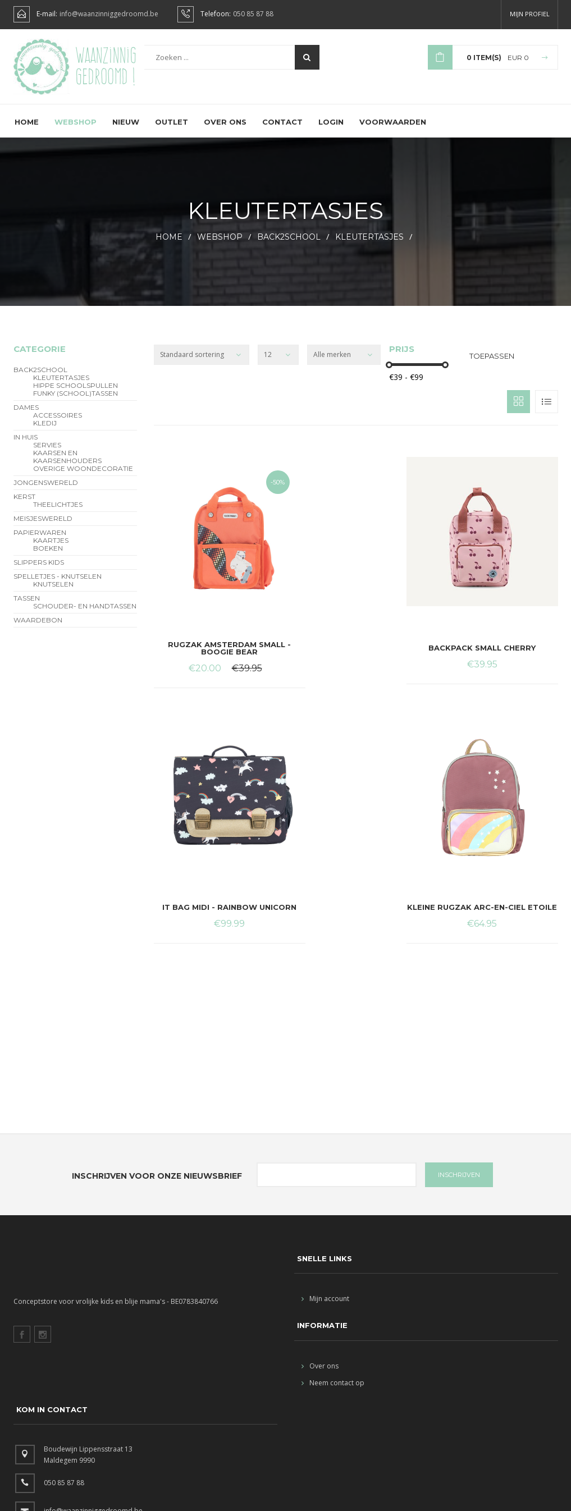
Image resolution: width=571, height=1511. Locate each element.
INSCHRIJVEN (459, 1183)
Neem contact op (333, 1390)
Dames (26, 415)
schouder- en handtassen (84, 614)
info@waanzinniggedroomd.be (109, 14)
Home (27, 129)
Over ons (225, 129)
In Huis (25, 445)
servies (47, 453)
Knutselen (53, 592)
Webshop (75, 129)
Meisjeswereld (42, 526)
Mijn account (325, 1306)
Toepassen (491, 363)
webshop (220, 245)
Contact (282, 129)
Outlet (171, 129)
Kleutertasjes (369, 245)
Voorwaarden (392, 129)
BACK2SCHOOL (289, 245)
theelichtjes (58, 512)
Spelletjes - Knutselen (57, 584)
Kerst (24, 505)
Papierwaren (39, 540)
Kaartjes (50, 548)
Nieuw (125, 129)
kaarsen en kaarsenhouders (67, 465)
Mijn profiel (530, 14)
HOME (169, 245)
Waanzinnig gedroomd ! (105, 66)
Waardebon (37, 628)
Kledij (45, 431)
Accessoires (57, 423)
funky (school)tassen (75, 401)
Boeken (48, 556)
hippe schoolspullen (75, 393)
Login (331, 129)
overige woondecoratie (83, 476)
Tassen (26, 606)
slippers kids (38, 570)
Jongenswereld (45, 490)
